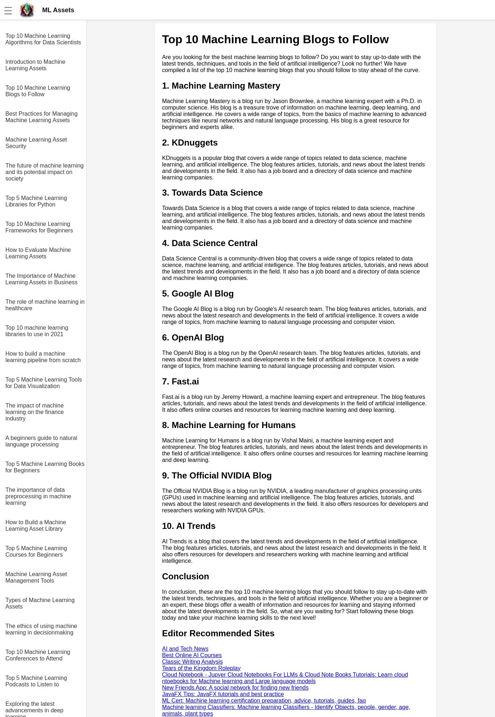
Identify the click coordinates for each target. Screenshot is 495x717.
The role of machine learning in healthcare (45, 305)
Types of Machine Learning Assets (40, 603)
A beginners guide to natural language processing (41, 441)
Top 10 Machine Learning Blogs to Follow (37, 91)
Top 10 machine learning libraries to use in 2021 (36, 331)
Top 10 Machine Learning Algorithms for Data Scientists (43, 39)
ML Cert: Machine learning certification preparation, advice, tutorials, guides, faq (264, 701)
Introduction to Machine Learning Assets (35, 65)
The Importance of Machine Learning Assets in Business (41, 279)
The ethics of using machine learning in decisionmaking (41, 629)
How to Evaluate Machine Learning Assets (38, 253)
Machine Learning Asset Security (36, 143)
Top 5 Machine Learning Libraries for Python (36, 201)
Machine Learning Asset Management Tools (36, 577)
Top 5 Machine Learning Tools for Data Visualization (43, 383)
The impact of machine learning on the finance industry (34, 412)
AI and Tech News (185, 649)
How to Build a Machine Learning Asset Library (35, 525)
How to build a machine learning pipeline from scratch (43, 357)
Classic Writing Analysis (192, 662)
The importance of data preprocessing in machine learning (38, 496)
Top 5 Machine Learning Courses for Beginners (36, 551)
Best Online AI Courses (192, 655)
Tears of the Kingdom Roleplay (201, 668)
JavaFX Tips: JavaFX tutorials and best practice (223, 694)
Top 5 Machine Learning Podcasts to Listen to (36, 681)
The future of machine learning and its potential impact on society (44, 172)
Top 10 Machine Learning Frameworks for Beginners (39, 227)
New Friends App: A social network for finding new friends (235, 688)
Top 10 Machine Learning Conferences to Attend (37, 655)
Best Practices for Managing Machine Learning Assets (41, 117)
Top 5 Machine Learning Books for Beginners (45, 467)
